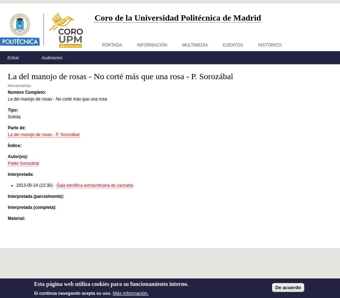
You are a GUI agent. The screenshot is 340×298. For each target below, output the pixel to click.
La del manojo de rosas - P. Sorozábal (44, 134)
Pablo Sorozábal (23, 163)
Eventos (233, 45)
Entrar (13, 57)
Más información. (131, 295)
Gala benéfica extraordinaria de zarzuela (94, 185)
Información (152, 45)
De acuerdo (288, 289)
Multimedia (195, 45)
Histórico (270, 45)
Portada (112, 45)
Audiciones (52, 57)
